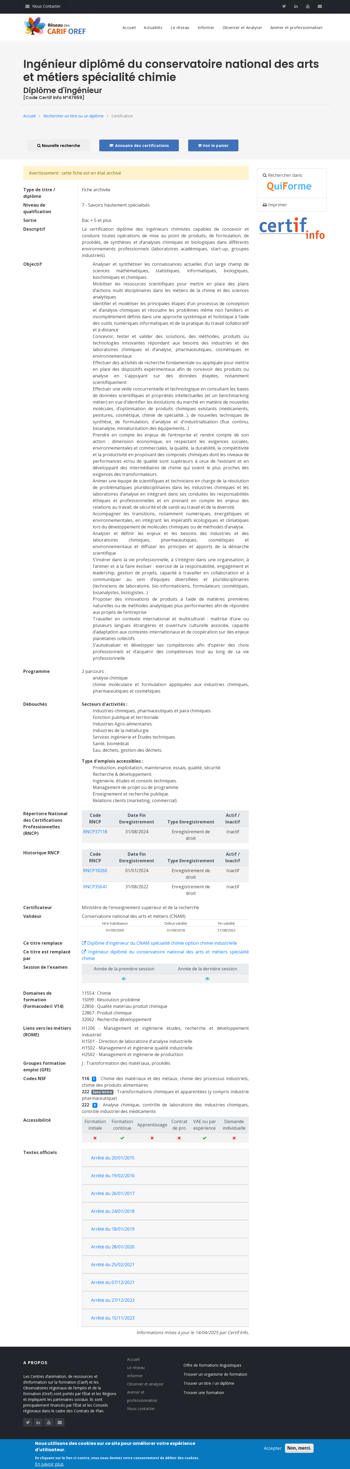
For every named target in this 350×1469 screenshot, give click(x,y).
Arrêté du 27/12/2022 (113, 1300)
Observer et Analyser (242, 27)
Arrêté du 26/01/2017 (113, 1193)
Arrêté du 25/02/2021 (113, 1265)
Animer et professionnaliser (296, 27)
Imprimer (275, 205)
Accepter (273, 1451)
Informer (206, 27)
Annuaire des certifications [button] (139, 145)
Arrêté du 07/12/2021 (113, 1282)
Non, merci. (299, 1450)
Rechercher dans (290, 183)
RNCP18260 (95, 870)
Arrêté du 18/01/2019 (113, 1229)
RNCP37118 (95, 832)
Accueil (129, 27)
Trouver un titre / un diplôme (217, 1383)
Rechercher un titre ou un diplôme (73, 115)
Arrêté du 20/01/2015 (113, 1158)
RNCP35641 (95, 887)
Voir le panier (213, 145)
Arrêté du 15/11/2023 (113, 1318)
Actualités (153, 27)
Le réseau (180, 27)
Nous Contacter (42, 6)
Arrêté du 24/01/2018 (113, 1211)
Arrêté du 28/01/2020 (113, 1247)
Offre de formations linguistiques (221, 1365)
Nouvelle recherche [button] (58, 145)
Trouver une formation (212, 1392)
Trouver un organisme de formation (224, 1374)
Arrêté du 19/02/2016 (113, 1176)
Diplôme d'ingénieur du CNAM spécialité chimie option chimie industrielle (159, 943)
